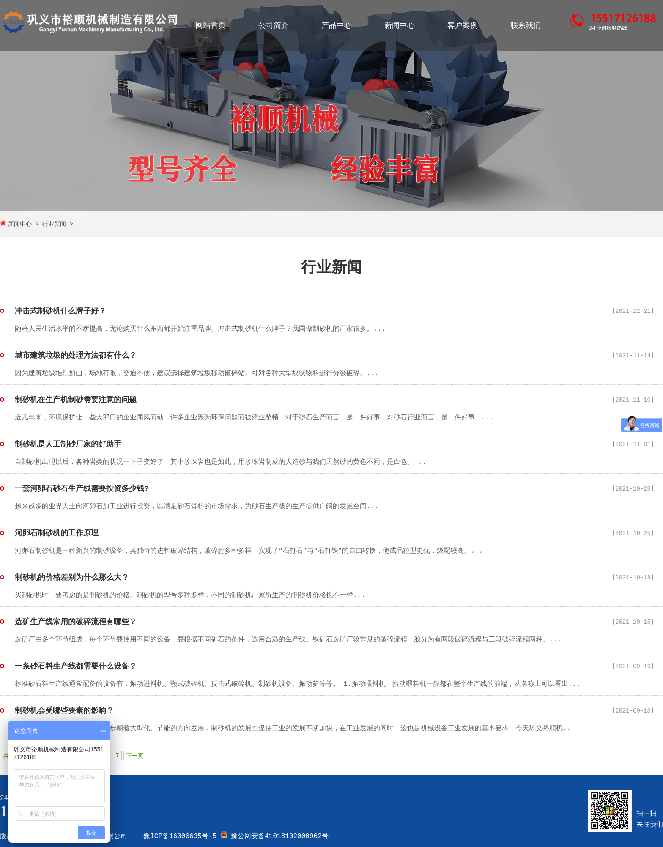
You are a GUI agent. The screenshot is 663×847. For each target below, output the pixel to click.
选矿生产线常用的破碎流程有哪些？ (76, 622)
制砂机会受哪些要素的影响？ (64, 711)
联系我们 (525, 26)
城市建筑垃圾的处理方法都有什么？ (76, 355)
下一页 (135, 756)
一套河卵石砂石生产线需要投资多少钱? (82, 489)
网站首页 (210, 26)
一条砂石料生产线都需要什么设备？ (76, 666)
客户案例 (462, 26)
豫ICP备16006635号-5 (179, 836)
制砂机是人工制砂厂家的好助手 (68, 444)
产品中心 (336, 26)
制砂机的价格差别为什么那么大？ (72, 577)
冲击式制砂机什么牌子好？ (60, 311)
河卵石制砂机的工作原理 (57, 533)
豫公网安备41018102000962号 (279, 836)
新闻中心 (399, 26)
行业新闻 (54, 224)
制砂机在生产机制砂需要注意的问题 (76, 400)
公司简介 (273, 26)
